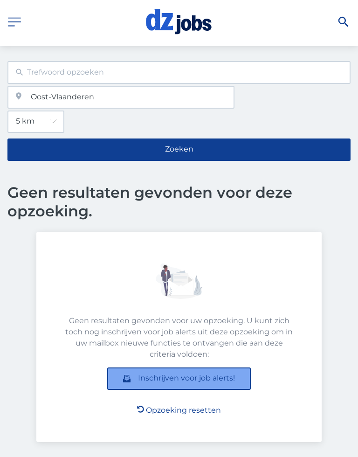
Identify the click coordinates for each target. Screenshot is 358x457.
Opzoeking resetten (179, 410)
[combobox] (179, 72)
